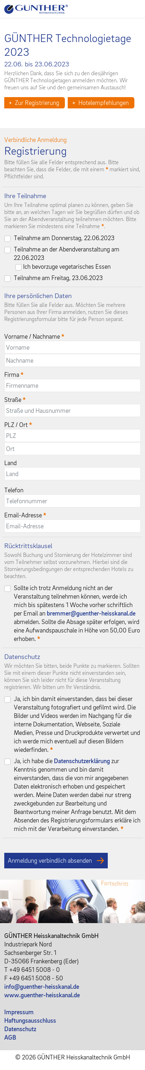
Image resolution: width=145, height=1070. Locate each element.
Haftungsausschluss (30, 1020)
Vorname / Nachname (34, 336)
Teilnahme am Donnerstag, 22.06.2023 (64, 238)
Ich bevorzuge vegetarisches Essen (67, 266)
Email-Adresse (25, 515)
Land (10, 462)
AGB (10, 1037)
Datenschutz (20, 1029)
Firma (13, 374)
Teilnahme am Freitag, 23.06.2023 (58, 277)
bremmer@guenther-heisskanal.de (91, 613)
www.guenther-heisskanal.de (42, 995)
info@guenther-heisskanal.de (41, 986)
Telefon (13, 490)
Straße (15, 399)
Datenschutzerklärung (82, 761)
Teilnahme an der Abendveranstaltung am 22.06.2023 (66, 253)
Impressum (19, 1012)
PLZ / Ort (18, 424)
